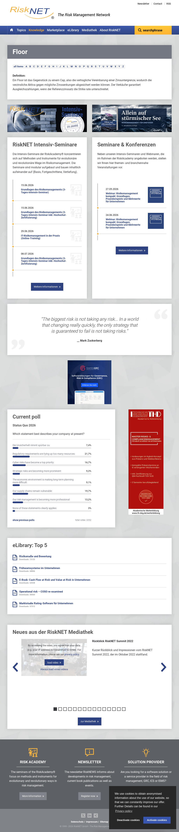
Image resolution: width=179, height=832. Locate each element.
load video (52, 662)
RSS (168, 3)
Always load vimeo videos (54, 669)
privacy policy (72, 654)
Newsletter (143, 3)
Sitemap (104, 821)
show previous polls (23, 520)
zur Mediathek (88, 721)
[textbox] (153, 30)
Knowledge (36, 30)
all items (18, 66)
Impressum (92, 821)
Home (11, 30)
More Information (31, 796)
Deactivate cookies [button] (128, 820)
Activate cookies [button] (157, 820)
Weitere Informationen (46, 286)
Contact (157, 3)
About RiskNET (110, 30)
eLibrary (73, 30)
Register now (88, 796)
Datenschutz (77, 821)
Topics (21, 30)
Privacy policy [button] (123, 811)
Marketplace (56, 30)
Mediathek (89, 30)
